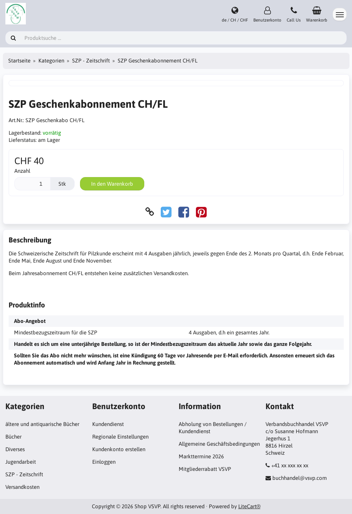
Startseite (19, 60)
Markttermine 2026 (201, 456)
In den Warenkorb (112, 184)
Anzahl (22, 171)
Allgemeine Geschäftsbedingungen (219, 444)
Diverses (15, 449)
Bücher (13, 437)
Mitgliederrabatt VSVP (205, 469)
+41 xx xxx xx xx (289, 465)
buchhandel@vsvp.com (299, 478)
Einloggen (104, 462)
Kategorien (51, 60)
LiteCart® (249, 506)
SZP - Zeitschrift (91, 60)
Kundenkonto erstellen (118, 449)
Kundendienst (108, 424)
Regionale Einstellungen (120, 437)
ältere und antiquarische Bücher (42, 424)
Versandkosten (22, 487)
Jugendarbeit (20, 462)
